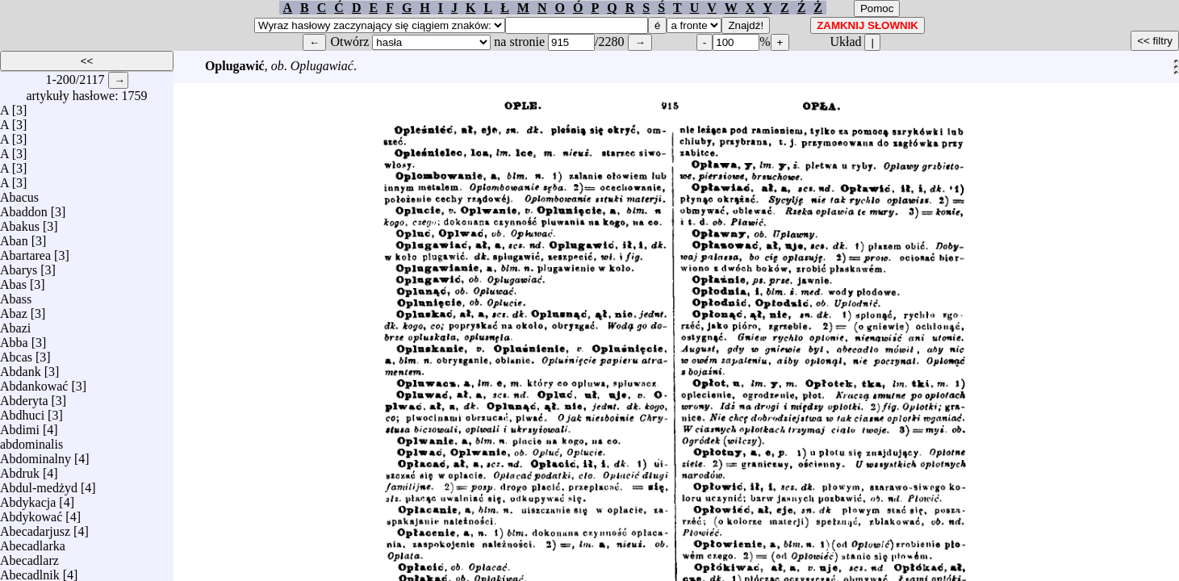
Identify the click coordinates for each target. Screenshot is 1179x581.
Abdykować (31, 513)
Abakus (20, 222)
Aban (14, 237)
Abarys (18, 266)
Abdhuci (22, 411)
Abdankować (34, 382)
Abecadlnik (30, 571)
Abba (14, 338)
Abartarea (25, 251)
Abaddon (24, 208)
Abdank (20, 367)
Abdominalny (35, 455)
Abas (13, 280)
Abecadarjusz (35, 527)
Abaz (13, 309)
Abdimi (20, 426)
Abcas (16, 353)
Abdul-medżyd (38, 484)
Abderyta (24, 396)
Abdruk (20, 469)
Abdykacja (28, 498)
